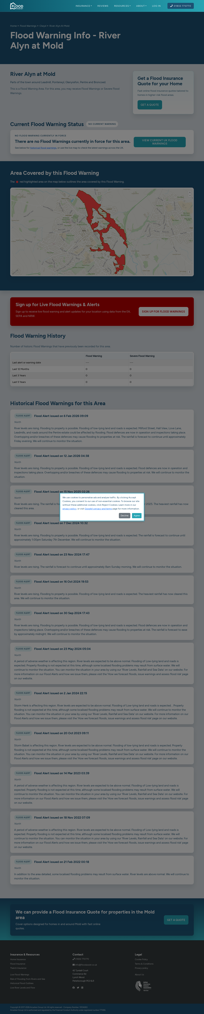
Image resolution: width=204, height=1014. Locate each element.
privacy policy (69, 508)
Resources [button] (122, 5)
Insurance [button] (84, 5)
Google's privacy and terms (98, 508)
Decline (124, 515)
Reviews (102, 5)
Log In (156, 5)
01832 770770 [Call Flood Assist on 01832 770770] (180, 5)
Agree (137, 515)
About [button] (141, 5)
